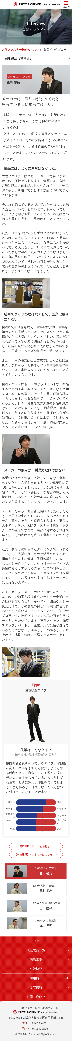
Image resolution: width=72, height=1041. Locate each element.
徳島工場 (36, 959)
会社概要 (36, 969)
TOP (36, 941)
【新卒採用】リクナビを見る (33, 846)
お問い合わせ (36, 997)
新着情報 (36, 987)
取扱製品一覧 (36, 950)
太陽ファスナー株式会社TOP (20, 49)
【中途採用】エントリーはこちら (34, 854)
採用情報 (36, 978)
